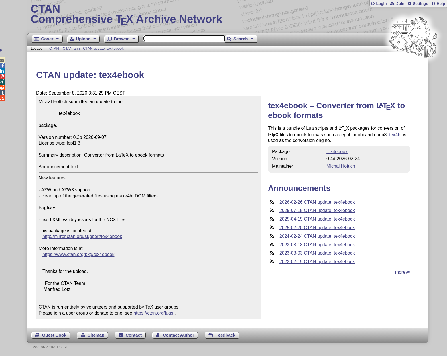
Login (381, 3)
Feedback (225, 335)
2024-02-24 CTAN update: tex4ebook (317, 236)
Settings (420, 3)
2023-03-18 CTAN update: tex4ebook (317, 244)
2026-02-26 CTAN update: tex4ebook (317, 202)
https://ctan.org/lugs (153, 313)
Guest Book (54, 335)
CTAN (54, 48)
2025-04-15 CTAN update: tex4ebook (317, 219)
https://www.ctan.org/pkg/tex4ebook (78, 254)
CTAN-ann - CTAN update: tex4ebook (93, 48)
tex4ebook (337, 151)
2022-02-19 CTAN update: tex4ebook (317, 261)
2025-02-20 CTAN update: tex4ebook (317, 227)
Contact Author (178, 335)
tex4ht (395, 134)
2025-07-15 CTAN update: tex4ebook (317, 210)
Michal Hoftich (340, 166)
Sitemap (96, 335)
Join (400, 3)
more (400, 272)
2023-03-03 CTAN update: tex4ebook (317, 253)
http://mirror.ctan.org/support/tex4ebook (82, 236)
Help (441, 3)
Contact (134, 335)
